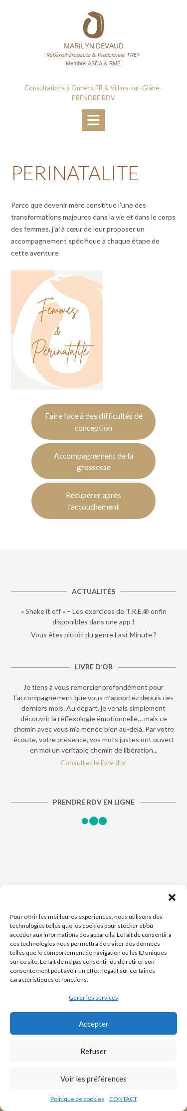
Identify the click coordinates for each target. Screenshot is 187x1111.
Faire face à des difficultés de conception (94, 421)
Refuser (93, 1051)
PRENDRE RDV (93, 98)
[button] (172, 897)
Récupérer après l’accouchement (93, 501)
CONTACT (123, 1099)
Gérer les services (93, 997)
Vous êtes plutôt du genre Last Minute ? (94, 634)
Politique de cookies (77, 1099)
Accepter (94, 1023)
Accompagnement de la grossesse (93, 461)
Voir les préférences (93, 1078)
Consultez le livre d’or (93, 762)
